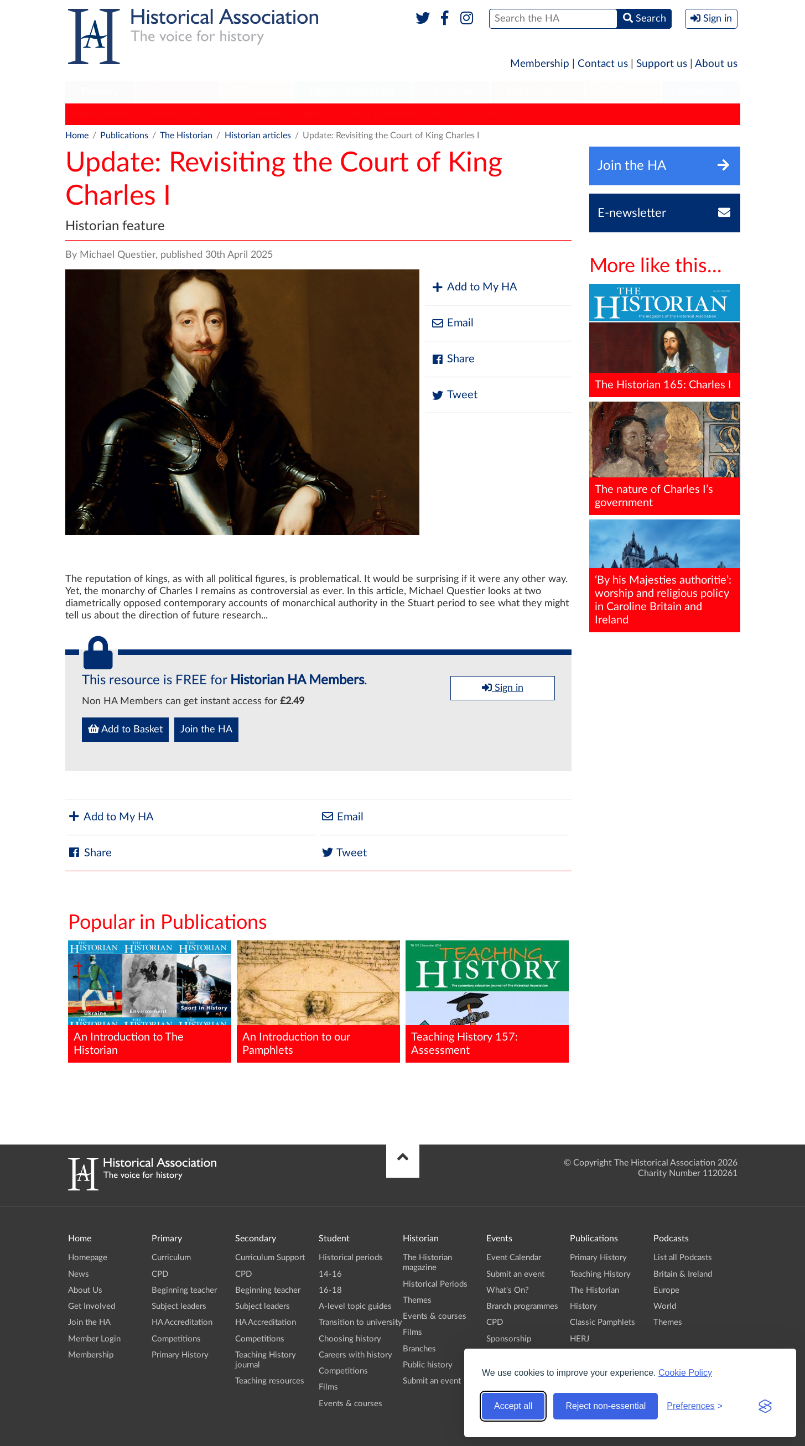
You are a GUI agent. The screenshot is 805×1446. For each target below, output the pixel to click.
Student (256, 91)
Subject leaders (179, 1306)
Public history (428, 1365)
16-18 (330, 1290)
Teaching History (181, 114)
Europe (666, 1290)
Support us (661, 64)
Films (328, 1387)
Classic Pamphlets (380, 114)
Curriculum (171, 1257)
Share (452, 359)
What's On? (507, 1290)
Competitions (176, 1339)
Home (77, 135)
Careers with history (355, 1355)
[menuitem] (100, 92)
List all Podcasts (682, 1257)
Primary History (101, 114)
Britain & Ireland (682, 1274)
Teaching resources (269, 1381)
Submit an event (432, 1381)
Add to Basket (125, 729)
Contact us (603, 64)
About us (716, 64)
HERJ (442, 114)
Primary (99, 91)
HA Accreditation (182, 1322)
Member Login (94, 1339)
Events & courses (350, 1404)
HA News (487, 114)
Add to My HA (473, 287)
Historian (451, 91)
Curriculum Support (270, 1257)
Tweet (453, 395)
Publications (537, 91)
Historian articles (258, 135)
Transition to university (360, 1322)
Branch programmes (522, 1306)
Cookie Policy (685, 1372)
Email (452, 323)
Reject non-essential (605, 1406)
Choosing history (350, 1339)
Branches (701, 91)
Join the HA (206, 730)
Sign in (502, 687)
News (78, 1274)
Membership (539, 64)
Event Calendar (513, 1257)
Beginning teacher (184, 1290)
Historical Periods (435, 1284)
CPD (160, 1274)
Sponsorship (508, 1339)
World (664, 1306)
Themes (417, 1300)
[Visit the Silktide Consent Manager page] (765, 1406)
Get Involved (91, 1306)
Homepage (87, 1257)
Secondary (177, 91)
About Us (85, 1290)
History (313, 114)
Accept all (513, 1406)
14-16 (330, 1274)
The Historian (256, 114)
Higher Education (352, 91)
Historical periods (351, 1257)
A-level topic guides (355, 1306)
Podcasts (622, 91)
